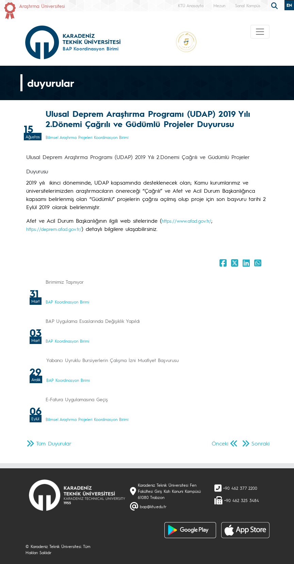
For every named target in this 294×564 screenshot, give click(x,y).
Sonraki (260, 443)
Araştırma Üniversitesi (42, 6)
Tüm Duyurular (53, 443)
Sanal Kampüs (247, 5)
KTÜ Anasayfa (190, 5)
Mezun (219, 5)
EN (289, 5)
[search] (275, 5)
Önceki (220, 443)
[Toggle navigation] (260, 31)
